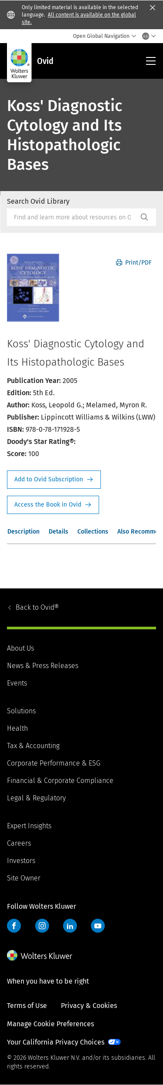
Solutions (21, 711)
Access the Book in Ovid (53, 505)
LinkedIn (70, 926)
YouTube (98, 926)
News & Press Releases (42, 666)
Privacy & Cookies (89, 1005)
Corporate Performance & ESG (53, 763)
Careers (19, 843)
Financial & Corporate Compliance (60, 780)
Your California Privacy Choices (55, 1042)
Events (17, 683)
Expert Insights (29, 826)
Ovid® (37, 607)
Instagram (42, 926)
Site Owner (23, 878)
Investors (21, 861)
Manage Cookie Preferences (50, 1024)
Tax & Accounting (33, 746)
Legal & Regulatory (36, 798)
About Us (20, 648)
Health (17, 728)
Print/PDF (134, 262)
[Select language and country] (146, 36)
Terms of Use (27, 1005)
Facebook (14, 926)
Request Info (53, 479)
